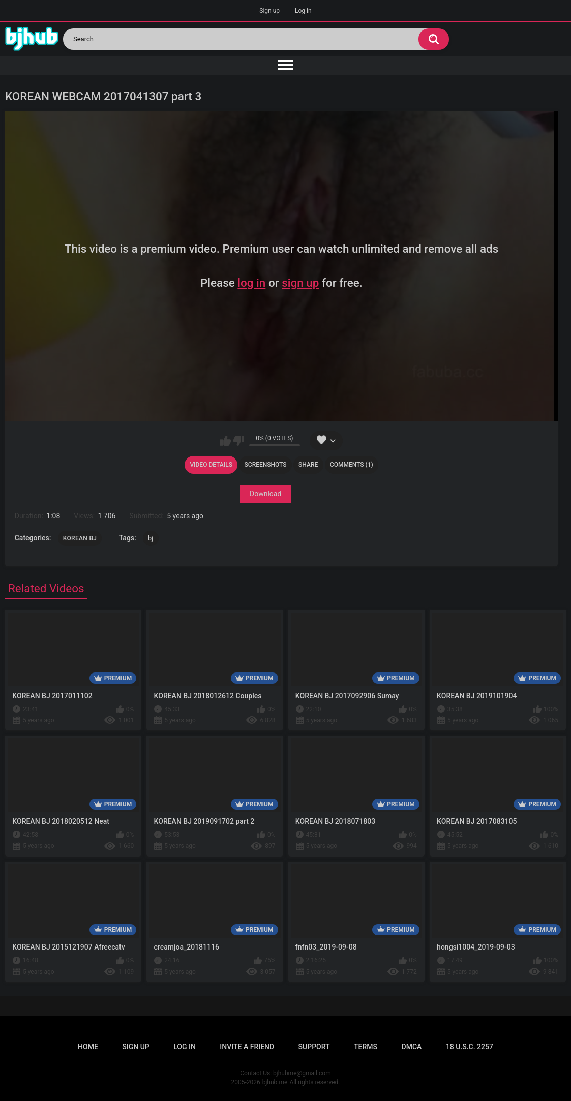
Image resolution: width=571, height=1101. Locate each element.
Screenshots (266, 464)
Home (88, 1047)
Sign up (269, 10)
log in (251, 283)
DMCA (412, 1047)
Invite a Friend (247, 1047)
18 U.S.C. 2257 (469, 1047)
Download (265, 494)
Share (308, 464)
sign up (300, 283)
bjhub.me (275, 1082)
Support (314, 1047)
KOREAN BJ (80, 538)
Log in (303, 10)
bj (150, 538)
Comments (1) (351, 464)
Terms (365, 1047)
